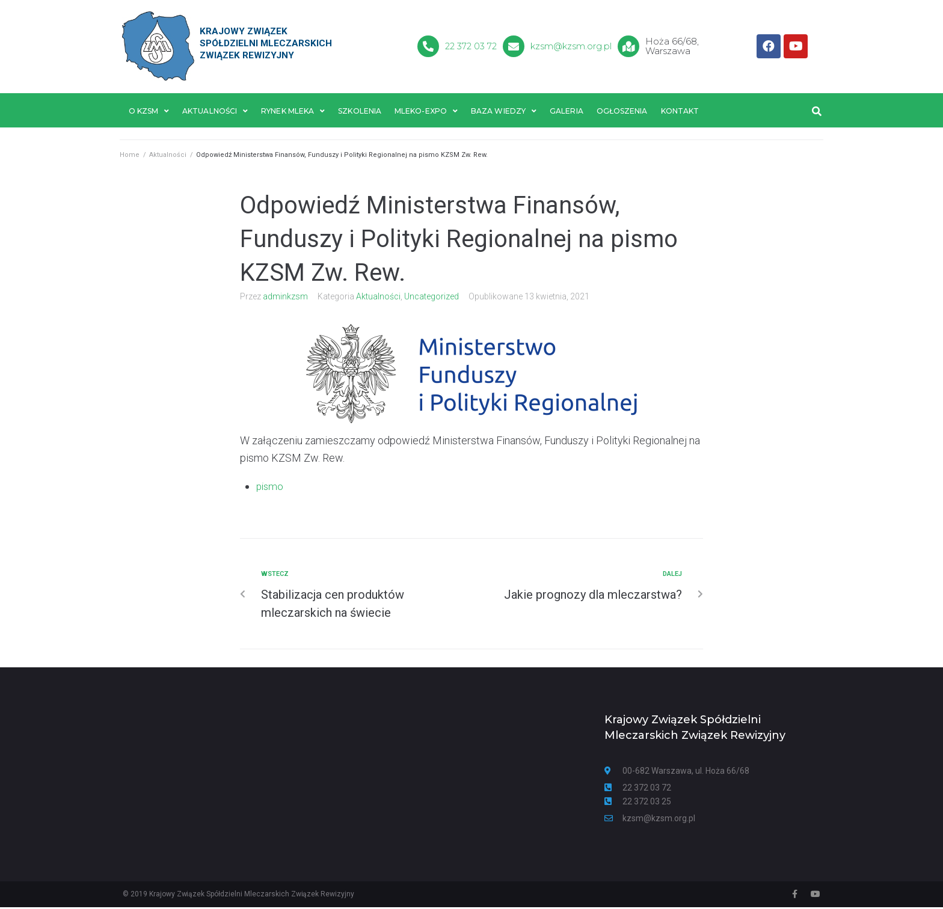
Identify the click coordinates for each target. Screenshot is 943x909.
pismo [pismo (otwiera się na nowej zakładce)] (270, 488)
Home (130, 157)
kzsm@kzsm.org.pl (571, 46)
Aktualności (167, 157)
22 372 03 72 (471, 46)
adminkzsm (285, 298)
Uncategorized (431, 298)
